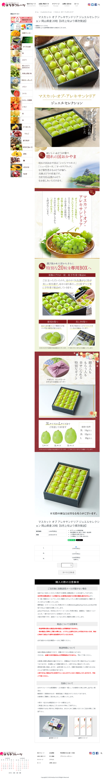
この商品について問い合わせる (79, 536)
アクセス (51, 759)
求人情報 (51, 756)
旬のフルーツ (31, 5)
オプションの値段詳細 (76, 530)
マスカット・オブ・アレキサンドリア (63, 12)
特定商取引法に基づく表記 (67, 753)
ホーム (36, 12)
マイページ (56, 5)
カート (76, 5)
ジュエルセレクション (46, 12)
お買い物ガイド (44, 5)
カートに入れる (67, 572)
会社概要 (51, 753)
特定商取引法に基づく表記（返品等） (81, 532)
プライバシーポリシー (66, 756)
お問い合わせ (66, 5)
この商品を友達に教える (77, 534)
